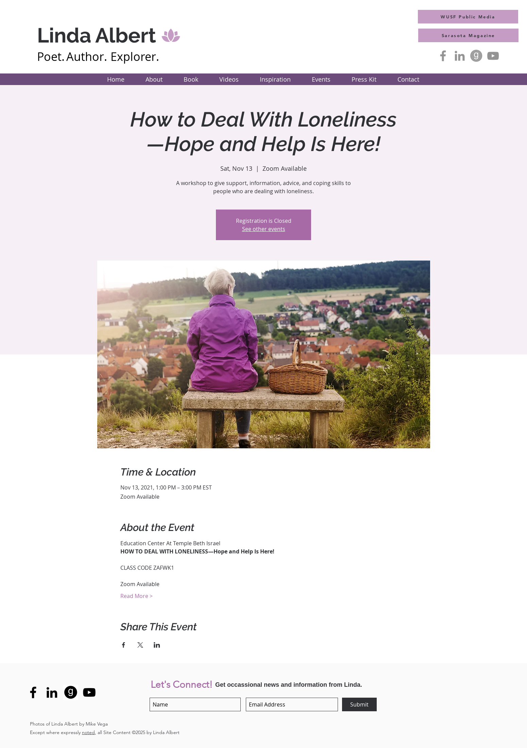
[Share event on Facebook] (123, 645)
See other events (263, 229)
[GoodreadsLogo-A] (476, 56)
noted (88, 732)
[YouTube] (493, 56)
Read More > (136, 596)
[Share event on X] (140, 645)
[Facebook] (443, 56)
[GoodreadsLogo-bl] (70, 692)
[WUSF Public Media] (468, 16)
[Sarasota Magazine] (468, 35)
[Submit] (359, 704)
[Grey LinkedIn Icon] (460, 56)
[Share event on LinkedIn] (157, 645)
